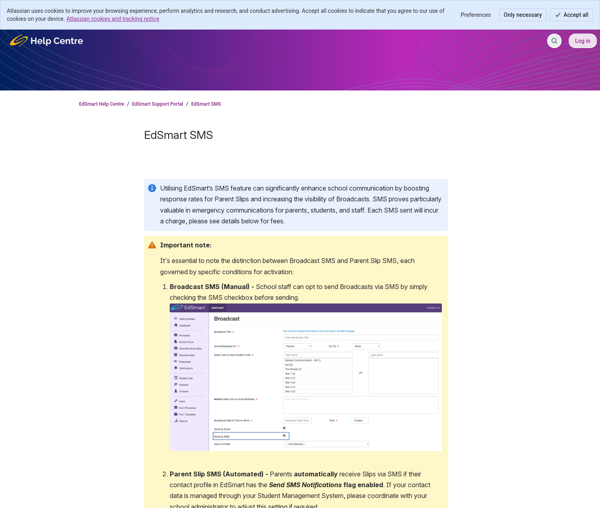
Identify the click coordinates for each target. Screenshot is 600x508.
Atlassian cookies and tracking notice (112, 19)
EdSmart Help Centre (101, 104)
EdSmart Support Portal (157, 104)
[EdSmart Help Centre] (47, 40)
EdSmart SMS (206, 104)
